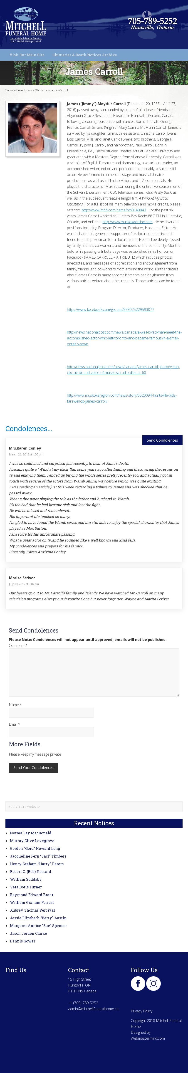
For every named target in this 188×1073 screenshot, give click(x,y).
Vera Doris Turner (26, 887)
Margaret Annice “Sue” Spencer (38, 925)
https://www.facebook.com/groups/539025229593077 (110, 309)
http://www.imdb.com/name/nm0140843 (114, 210)
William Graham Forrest (32, 902)
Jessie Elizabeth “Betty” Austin (38, 917)
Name (15, 704)
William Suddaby (26, 879)
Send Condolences (162, 440)
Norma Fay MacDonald (30, 833)
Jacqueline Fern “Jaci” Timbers (38, 856)
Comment (18, 645)
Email (14, 724)
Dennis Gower (22, 941)
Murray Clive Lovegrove (32, 840)
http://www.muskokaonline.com (128, 221)
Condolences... (28, 428)
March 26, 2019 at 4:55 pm (26, 454)
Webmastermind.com (148, 1038)
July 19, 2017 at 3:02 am (24, 584)
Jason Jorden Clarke (28, 933)
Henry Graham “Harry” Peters (37, 863)
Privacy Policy (141, 1011)
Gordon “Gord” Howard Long (35, 848)
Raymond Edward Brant (31, 894)
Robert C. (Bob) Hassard (30, 871)
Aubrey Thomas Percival (32, 910)
